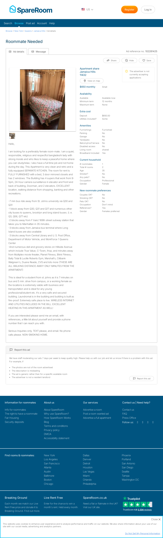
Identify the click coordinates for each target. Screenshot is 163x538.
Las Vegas (88, 471)
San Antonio (128, 463)
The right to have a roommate (21, 413)
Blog (46, 421)
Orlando (87, 479)
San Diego (127, 467)
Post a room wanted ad (96, 413)
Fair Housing (12, 417)
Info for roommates (15, 409)
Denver (87, 459)
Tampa (125, 475)
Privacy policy (52, 430)
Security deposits (14, 421)
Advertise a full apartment (97, 417)
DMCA (47, 434)
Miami (86, 475)
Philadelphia (89, 483)
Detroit (86, 463)
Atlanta (47, 467)
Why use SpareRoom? (56, 413)
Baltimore (49, 475)
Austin (47, 471)
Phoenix (126, 455)
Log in (148, 9)
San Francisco (52, 463)
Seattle (125, 471)
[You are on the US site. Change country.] (87, 9)
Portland (126, 459)
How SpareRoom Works (57, 417)
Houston (87, 467)
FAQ (124, 413)
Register (129, 9)
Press (129, 417)
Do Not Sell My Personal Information (142, 533)
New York (49, 455)
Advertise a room (92, 409)
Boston (48, 479)
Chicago (48, 483)
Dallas (86, 455)
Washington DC (130, 479)
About (54, 409)
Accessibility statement (56, 438)
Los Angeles (51, 459)
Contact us (128, 409)
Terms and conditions (56, 425)
